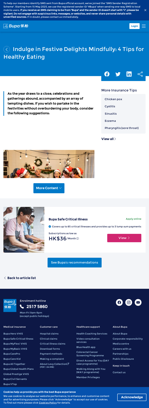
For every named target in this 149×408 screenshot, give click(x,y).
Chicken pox (113, 99)
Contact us (119, 372)
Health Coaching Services (91, 333)
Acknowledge (132, 397)
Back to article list (19, 278)
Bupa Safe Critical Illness (18, 338)
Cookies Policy (48, 402)
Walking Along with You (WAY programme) (90, 370)
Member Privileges (88, 377)
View (124, 238)
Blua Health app (85, 347)
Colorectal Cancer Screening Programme (90, 354)
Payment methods (51, 353)
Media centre (121, 343)
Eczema (110, 120)
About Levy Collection (54, 365)
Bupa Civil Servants (15, 379)
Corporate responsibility (128, 338)
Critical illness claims (52, 343)
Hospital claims (49, 333)
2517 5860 (36, 306)
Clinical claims (48, 338)
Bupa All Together (14, 364)
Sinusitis (111, 113)
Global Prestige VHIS (16, 374)
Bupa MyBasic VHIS (15, 348)
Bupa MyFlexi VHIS (15, 343)
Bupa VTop (10, 384)
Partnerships (120, 353)
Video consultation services (88, 340)
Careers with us (122, 348)
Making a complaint (52, 358)
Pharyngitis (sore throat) (122, 128)
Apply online (133, 218)
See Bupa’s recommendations (74, 262)
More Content (49, 188)
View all (109, 139)
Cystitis (110, 106)
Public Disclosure (123, 358)
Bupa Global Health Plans (18, 368)
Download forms (50, 348)
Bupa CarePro (11, 353)
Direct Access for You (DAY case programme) (92, 362)
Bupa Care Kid (12, 358)
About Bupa (120, 333)
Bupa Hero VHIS (13, 333)
